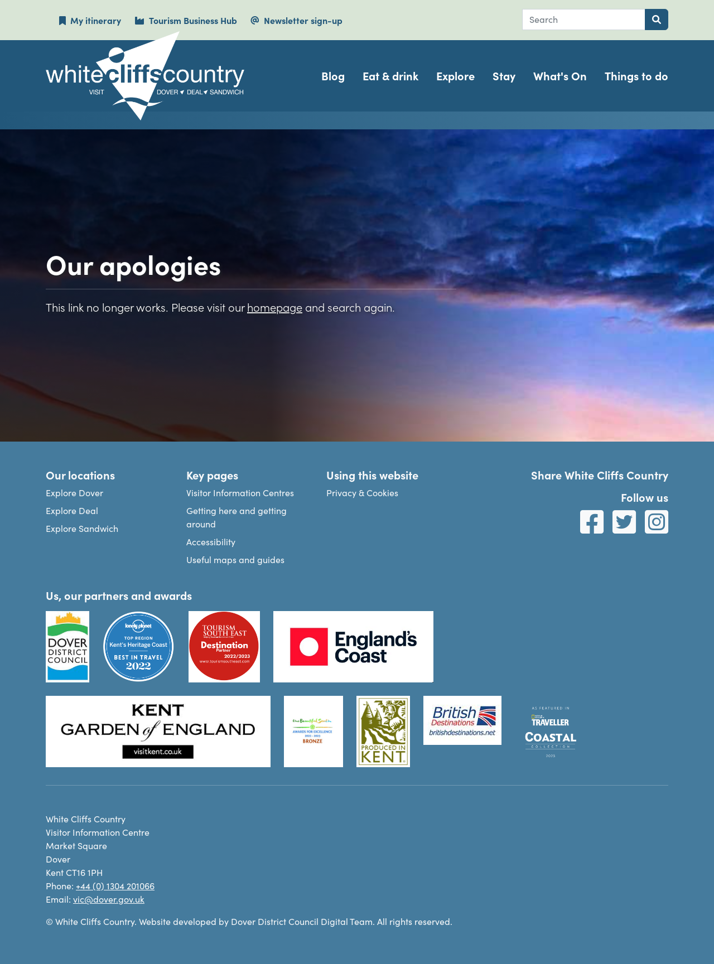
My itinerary (90, 20)
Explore (455, 75)
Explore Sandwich (82, 528)
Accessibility (210, 542)
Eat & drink (390, 75)
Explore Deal (72, 510)
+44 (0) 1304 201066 (115, 886)
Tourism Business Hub (185, 20)
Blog (333, 75)
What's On (560, 75)
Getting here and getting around (236, 517)
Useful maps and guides (235, 559)
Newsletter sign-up (296, 20)
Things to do (636, 75)
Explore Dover (74, 492)
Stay (504, 75)
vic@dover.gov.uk (108, 899)
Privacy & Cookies (362, 492)
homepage (274, 306)
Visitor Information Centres (240, 492)
